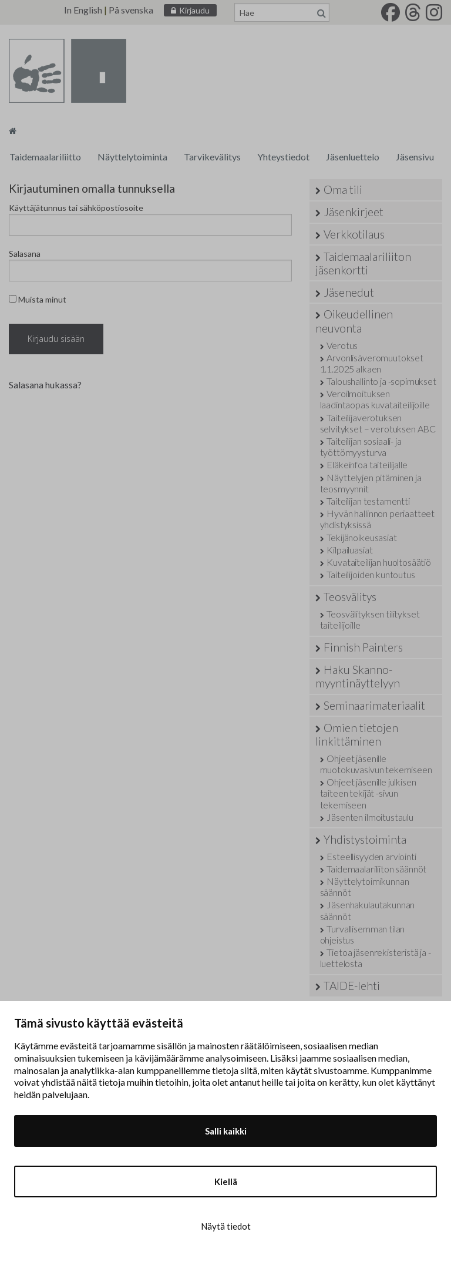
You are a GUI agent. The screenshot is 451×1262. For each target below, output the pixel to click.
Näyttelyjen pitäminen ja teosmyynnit (371, 483)
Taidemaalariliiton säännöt (376, 868)
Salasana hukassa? (45, 384)
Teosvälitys (350, 596)
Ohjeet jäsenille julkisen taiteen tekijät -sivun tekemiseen (368, 793)
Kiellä (225, 1181)
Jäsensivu (415, 156)
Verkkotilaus (354, 234)
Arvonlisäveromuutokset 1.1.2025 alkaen (371, 363)
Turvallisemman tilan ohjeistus (362, 934)
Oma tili (343, 189)
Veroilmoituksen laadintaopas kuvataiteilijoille (375, 399)
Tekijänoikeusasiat (361, 537)
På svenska (131, 9)
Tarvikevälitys (212, 156)
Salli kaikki (226, 1131)
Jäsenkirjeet (353, 212)
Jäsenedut (349, 292)
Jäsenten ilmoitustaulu (370, 817)
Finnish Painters (363, 647)
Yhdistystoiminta (365, 839)
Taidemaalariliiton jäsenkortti (363, 263)
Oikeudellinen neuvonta (354, 320)
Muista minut (37, 299)
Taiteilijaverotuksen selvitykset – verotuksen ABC (378, 423)
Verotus (342, 345)
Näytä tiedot (226, 1226)
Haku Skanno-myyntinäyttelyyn (357, 676)
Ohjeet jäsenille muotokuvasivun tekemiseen (376, 764)
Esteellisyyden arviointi (371, 856)
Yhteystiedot (283, 156)
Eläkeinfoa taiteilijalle (367, 464)
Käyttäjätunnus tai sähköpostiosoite (76, 208)
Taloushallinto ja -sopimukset (381, 381)
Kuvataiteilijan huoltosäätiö (379, 562)
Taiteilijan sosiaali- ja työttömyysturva (361, 446)
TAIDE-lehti (352, 985)
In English (83, 9)
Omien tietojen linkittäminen (356, 734)
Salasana (25, 254)
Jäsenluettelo (352, 156)
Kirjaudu (194, 10)
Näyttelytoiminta (132, 156)
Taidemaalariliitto (45, 156)
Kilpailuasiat (349, 549)
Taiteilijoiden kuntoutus (371, 574)
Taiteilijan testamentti (368, 500)
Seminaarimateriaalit (374, 705)
